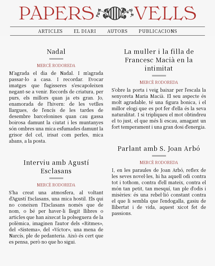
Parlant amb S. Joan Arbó (159, 148)
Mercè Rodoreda (56, 65)
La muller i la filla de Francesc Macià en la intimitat (159, 59)
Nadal (56, 51)
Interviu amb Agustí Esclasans (56, 166)
